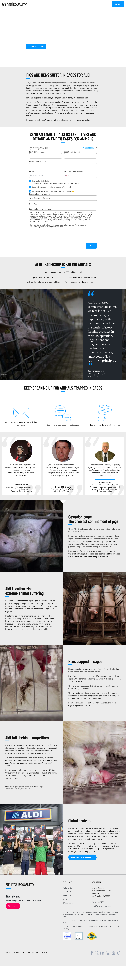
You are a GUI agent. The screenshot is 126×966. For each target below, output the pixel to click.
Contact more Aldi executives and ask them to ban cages (21, 423)
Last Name (80, 155)
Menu (118, 4)
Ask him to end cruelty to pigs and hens (43, 281)
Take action (36, 46)
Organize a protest (82, 857)
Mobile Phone (80, 174)
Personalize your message (63, 223)
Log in (31, 149)
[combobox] (66, 175)
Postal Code (63, 164)
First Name (45, 155)
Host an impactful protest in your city (105, 424)
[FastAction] (88, 148)
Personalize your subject (63, 197)
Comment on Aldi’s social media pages (63, 424)
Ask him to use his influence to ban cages (82, 281)
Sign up (37, 149)
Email (45, 174)
